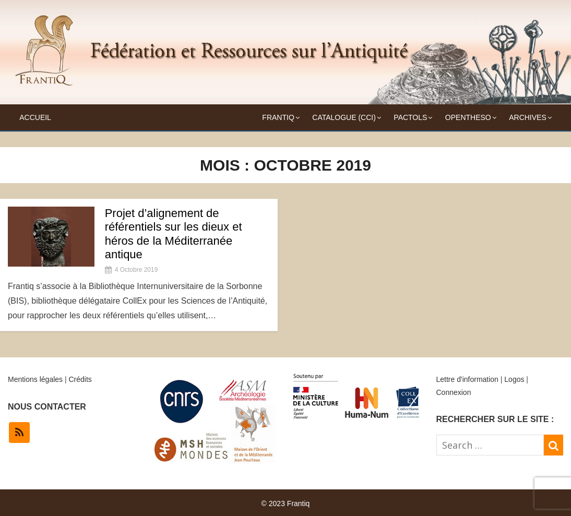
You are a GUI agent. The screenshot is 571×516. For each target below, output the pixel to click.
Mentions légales (35, 379)
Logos (514, 379)
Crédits (79, 379)
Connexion (453, 392)
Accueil (35, 117)
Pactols (410, 117)
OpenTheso (468, 117)
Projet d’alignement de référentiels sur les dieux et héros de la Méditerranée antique (173, 234)
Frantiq (278, 117)
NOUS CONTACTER (47, 406)
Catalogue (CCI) (344, 117)
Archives (527, 117)
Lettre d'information (467, 379)
